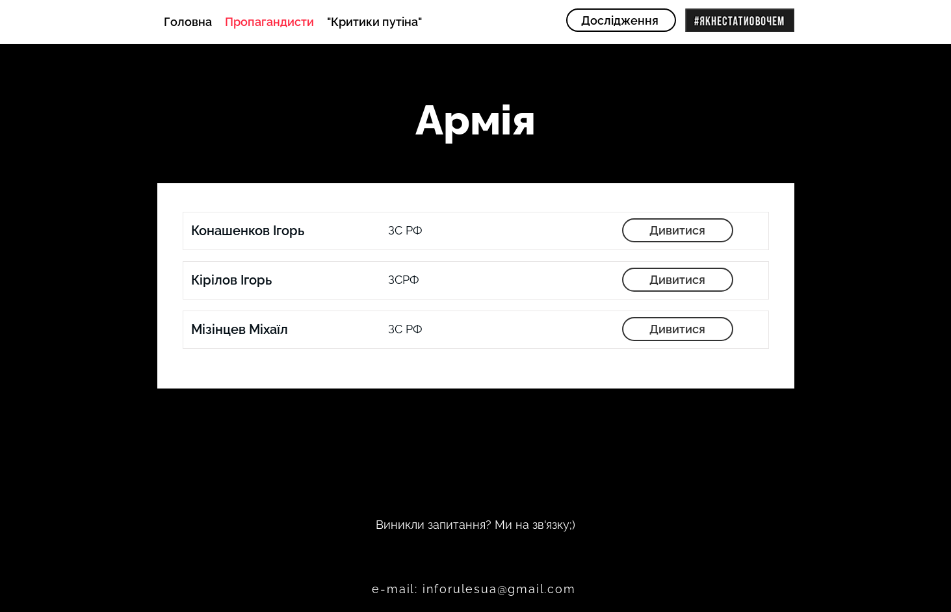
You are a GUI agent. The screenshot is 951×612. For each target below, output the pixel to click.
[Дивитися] (677, 230)
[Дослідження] (621, 20)
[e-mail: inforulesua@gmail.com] (475, 589)
